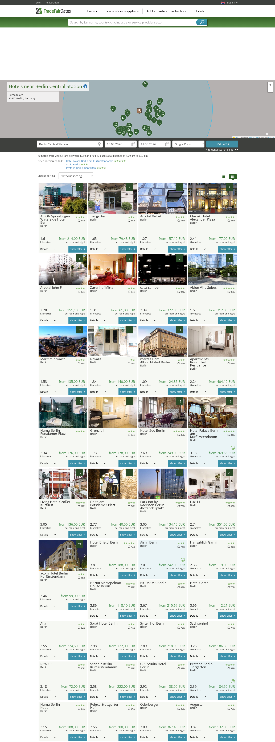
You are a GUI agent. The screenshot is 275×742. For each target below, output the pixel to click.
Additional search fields (219, 149)
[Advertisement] (137, 53)
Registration (52, 2)
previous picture (40, 198)
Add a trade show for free (166, 11)
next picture (85, 198)
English (232, 2)
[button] (138, 109)
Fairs (92, 11)
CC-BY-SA (271, 137)
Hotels (199, 11)
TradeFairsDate (53, 10)
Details (48, 249)
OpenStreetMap (254, 137)
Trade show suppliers (122, 11)
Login (39, 2)
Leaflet (236, 137)
